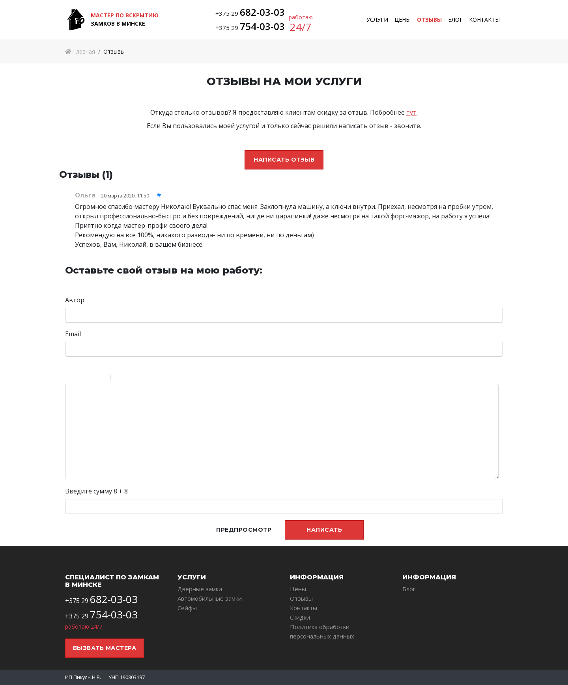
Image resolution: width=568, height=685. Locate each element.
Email (73, 333)
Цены (402, 19)
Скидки (300, 617)
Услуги (377, 19)
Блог (455, 19)
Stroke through (101, 379)
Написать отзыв (284, 159)
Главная (80, 51)
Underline (91, 379)
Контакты (484, 19)
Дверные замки (200, 589)
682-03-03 (262, 12)
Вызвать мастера (104, 647)
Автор (74, 300)
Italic (80, 379)
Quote (119, 379)
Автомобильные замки (210, 598)
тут (411, 112)
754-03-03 (262, 26)
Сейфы (187, 608)
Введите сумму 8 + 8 (96, 491)
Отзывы (429, 19)
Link (140, 379)
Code (130, 379)
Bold (70, 379)
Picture (150, 379)
